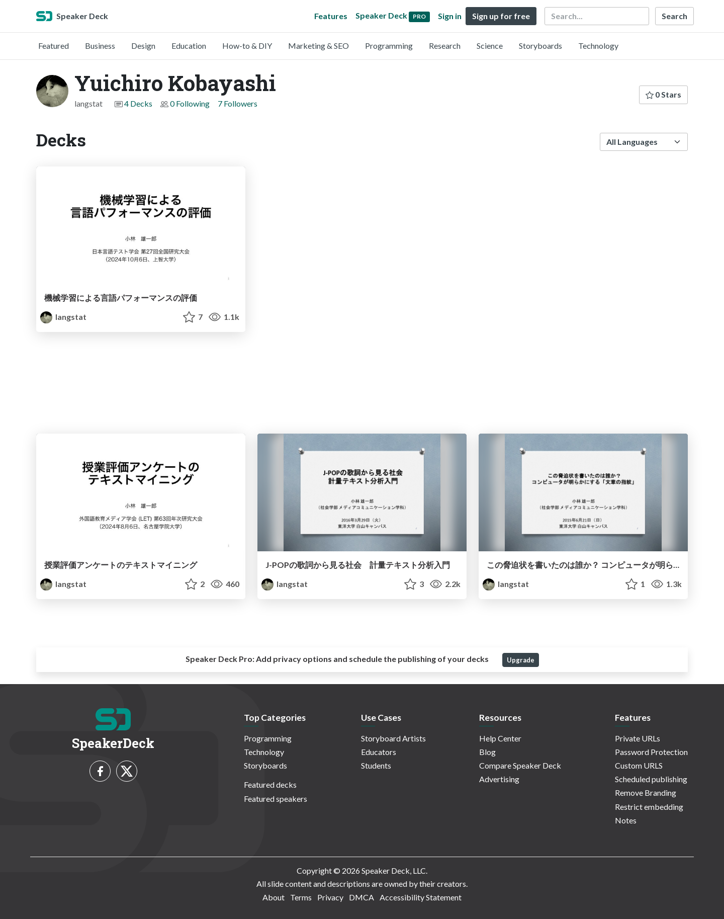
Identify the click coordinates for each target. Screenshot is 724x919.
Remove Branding (645, 792)
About (273, 897)
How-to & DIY (247, 45)
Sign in (450, 16)
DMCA (361, 897)
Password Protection (651, 752)
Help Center (500, 738)
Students (376, 765)
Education (188, 45)
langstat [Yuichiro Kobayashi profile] (63, 316)
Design (143, 45)
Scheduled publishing (651, 779)
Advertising (499, 779)
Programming (389, 45)
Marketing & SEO (318, 45)
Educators (378, 752)
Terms (301, 897)
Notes (626, 820)
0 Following (190, 103)
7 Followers (237, 103)
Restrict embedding (649, 806)
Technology (598, 45)
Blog (487, 752)
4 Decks (138, 103)
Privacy (330, 897)
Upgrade (520, 660)
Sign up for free (501, 16)
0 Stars (663, 94)
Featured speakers (275, 798)
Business (100, 45)
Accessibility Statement (421, 897)
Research (445, 45)
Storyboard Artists (393, 738)
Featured (53, 45)
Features (330, 16)
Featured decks (270, 784)
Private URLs (637, 738)
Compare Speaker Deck (520, 765)
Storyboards (540, 45)
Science (490, 45)
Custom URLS (639, 765)
